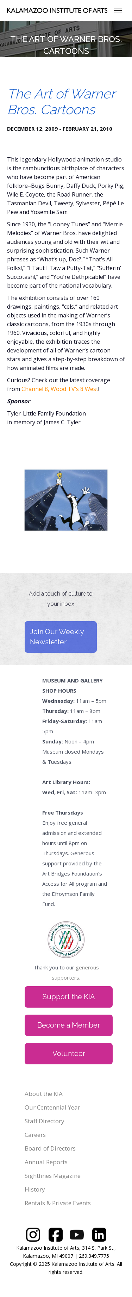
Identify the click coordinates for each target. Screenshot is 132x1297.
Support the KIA (69, 997)
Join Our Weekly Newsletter (57, 636)
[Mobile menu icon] (118, 11)
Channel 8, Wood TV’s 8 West (59, 389)
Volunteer (68, 1053)
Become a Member (68, 1025)
